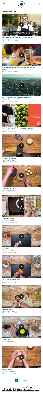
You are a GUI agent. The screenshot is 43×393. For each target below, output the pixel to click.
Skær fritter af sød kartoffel (11, 279)
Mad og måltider (6, 39)
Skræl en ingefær (7, 309)
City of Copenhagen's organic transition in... (17, 98)
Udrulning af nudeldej (9, 158)
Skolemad (4, 69)
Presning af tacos (8, 188)
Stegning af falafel (8, 218)
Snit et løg (5, 249)
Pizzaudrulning (7, 369)
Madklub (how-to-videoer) (8, 160)
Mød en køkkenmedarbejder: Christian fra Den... (18, 37)
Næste (25, 380)
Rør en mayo (6, 339)
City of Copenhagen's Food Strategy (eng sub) (17, 128)
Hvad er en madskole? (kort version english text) (18, 67)
